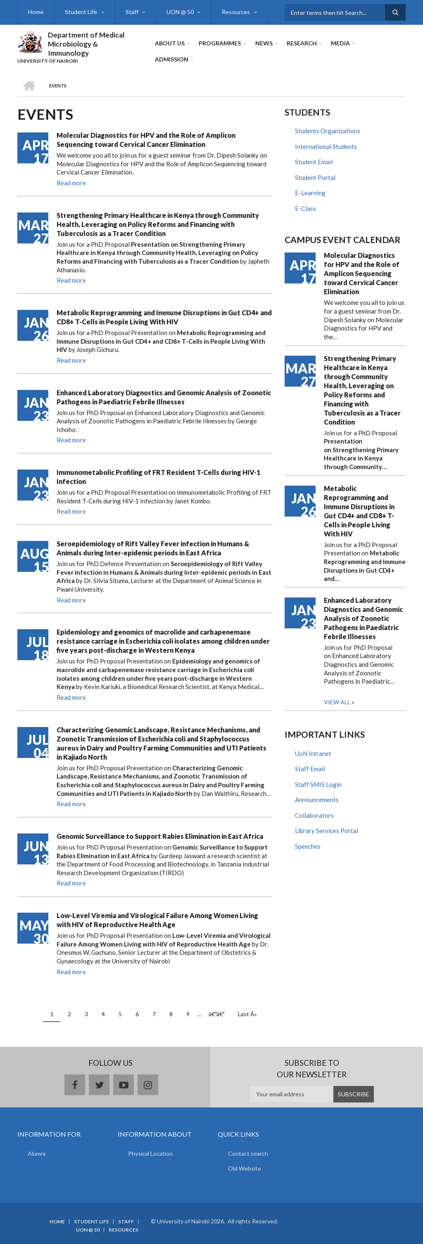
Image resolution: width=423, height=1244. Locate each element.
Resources (235, 11)
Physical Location (150, 1153)
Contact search (248, 1153)
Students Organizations (327, 131)
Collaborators (314, 815)
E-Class (305, 208)
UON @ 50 (179, 11)
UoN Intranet (313, 753)
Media (339, 43)
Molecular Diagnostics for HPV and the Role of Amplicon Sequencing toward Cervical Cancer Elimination (146, 139)
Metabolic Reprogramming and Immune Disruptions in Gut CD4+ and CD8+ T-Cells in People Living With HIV (164, 317)
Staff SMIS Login (318, 784)
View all (337, 702)
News (263, 43)
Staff (131, 11)
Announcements (317, 799)
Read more (71, 182)
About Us (170, 43)
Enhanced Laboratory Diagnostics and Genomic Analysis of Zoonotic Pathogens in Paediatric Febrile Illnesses (164, 397)
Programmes (220, 43)
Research (301, 43)
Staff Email (310, 768)
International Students (326, 146)
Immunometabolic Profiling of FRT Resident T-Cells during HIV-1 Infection (158, 476)
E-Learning (310, 192)
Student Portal (315, 177)
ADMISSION (171, 59)
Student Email (314, 161)
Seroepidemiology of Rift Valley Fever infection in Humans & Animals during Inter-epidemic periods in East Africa (153, 548)
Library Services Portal (326, 830)
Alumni (36, 1153)
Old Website (244, 1168)
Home (35, 11)
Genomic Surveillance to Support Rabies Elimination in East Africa (160, 836)
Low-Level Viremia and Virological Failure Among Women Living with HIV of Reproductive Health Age (157, 919)
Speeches (308, 846)
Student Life (80, 11)
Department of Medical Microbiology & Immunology (86, 44)
